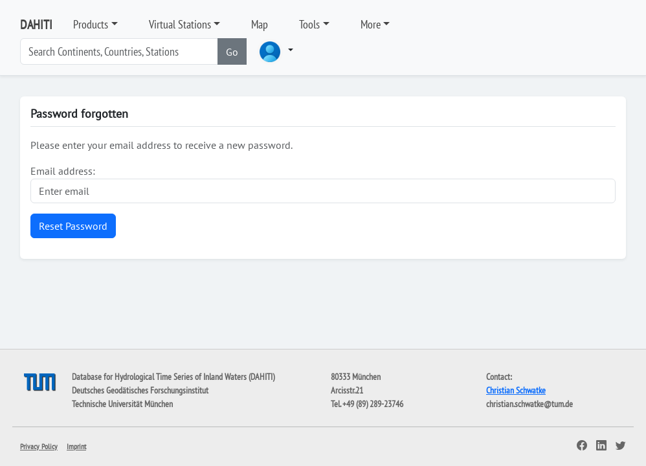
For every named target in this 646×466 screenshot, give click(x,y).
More (371, 24)
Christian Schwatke (516, 390)
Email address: (62, 170)
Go (232, 51)
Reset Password (73, 225)
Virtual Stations (180, 24)
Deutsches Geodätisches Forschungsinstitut (140, 390)
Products (90, 24)
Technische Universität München (122, 404)
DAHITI (36, 24)
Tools (309, 24)
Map (259, 24)
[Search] (119, 51)
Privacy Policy (39, 446)
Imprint (76, 446)
